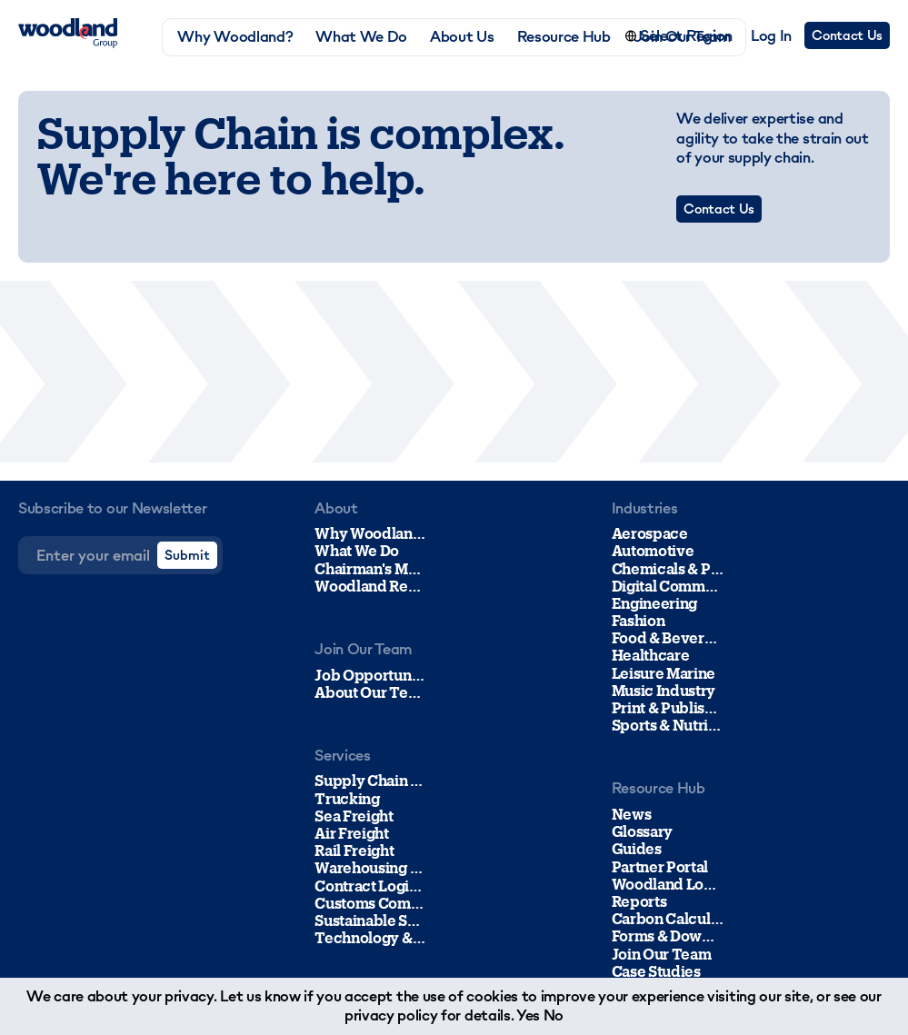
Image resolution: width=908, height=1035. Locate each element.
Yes (528, 1015)
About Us (462, 36)
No (554, 1015)
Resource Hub (564, 36)
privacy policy (391, 1015)
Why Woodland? (235, 36)
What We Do (361, 36)
